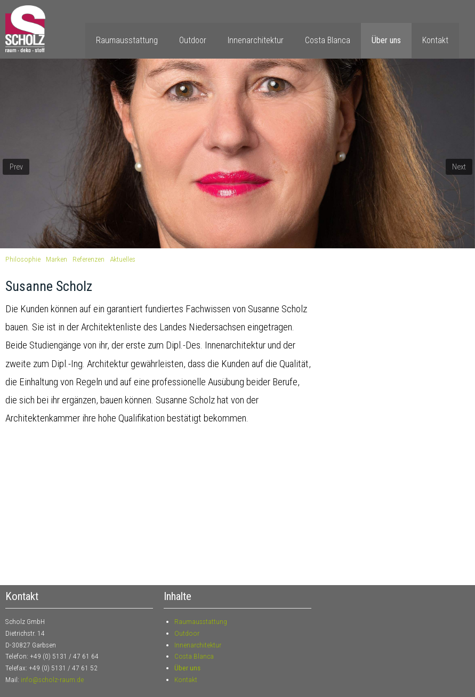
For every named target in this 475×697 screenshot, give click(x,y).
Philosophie (23, 259)
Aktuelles (122, 259)
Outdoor (192, 40)
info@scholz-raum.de (52, 679)
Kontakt (435, 40)
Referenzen (88, 259)
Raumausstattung (127, 40)
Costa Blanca (327, 40)
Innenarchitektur (256, 40)
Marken (56, 259)
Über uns (386, 40)
